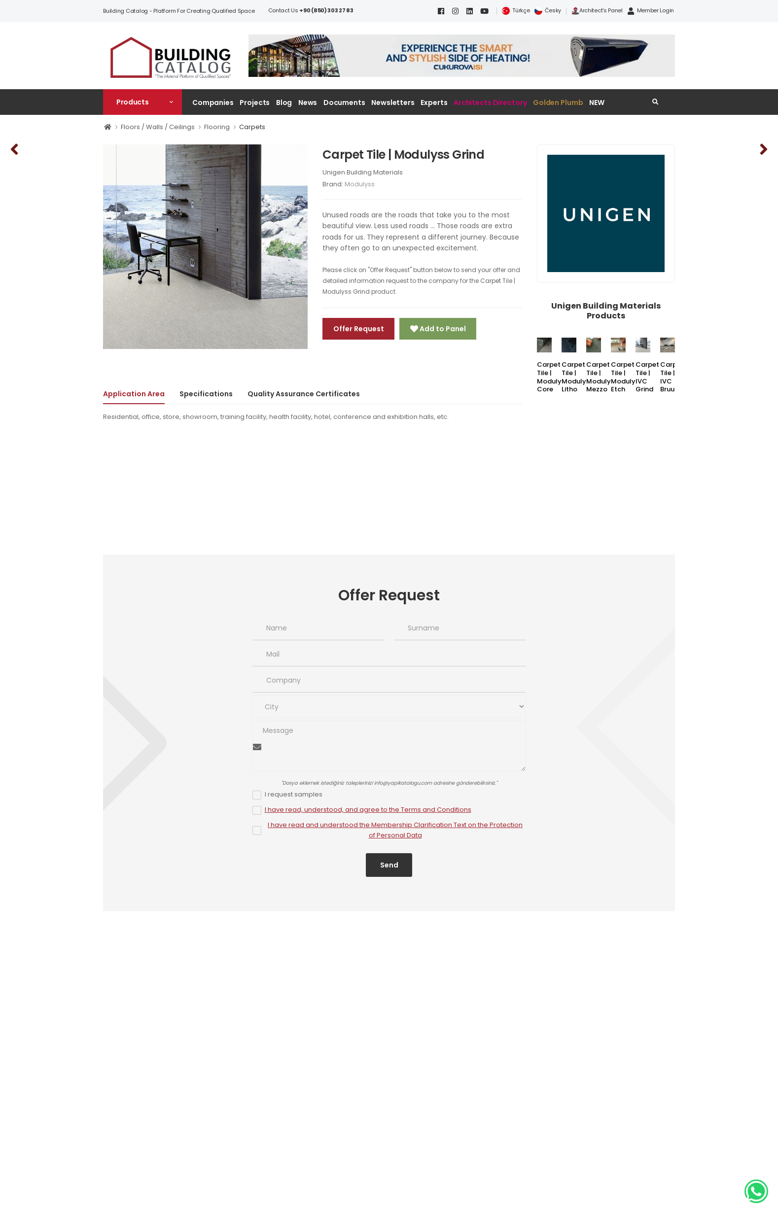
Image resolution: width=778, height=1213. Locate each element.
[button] (142, 102)
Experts (434, 102)
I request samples (293, 794)
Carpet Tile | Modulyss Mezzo (602, 377)
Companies (213, 102)
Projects (255, 102)
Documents (344, 102)
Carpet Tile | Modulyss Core (552, 377)
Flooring (217, 127)
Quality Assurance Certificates (304, 394)
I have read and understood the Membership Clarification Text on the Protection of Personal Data (395, 830)
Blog (284, 102)
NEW (596, 102)
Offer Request (358, 329)
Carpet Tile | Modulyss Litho (577, 377)
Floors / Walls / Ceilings (158, 127)
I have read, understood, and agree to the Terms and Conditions (368, 809)
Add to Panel (442, 329)
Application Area (134, 394)
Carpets (252, 127)
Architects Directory (490, 102)
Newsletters (393, 102)
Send (389, 865)
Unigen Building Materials (362, 172)
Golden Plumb (558, 102)
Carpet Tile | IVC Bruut (672, 377)
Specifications (206, 394)
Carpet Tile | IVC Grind (647, 377)
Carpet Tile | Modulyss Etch (626, 377)
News (308, 102)
